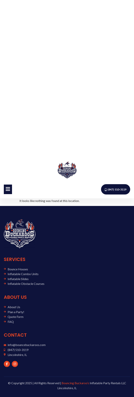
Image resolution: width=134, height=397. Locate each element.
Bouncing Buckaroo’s (75, 383)
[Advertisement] (67, 79)
